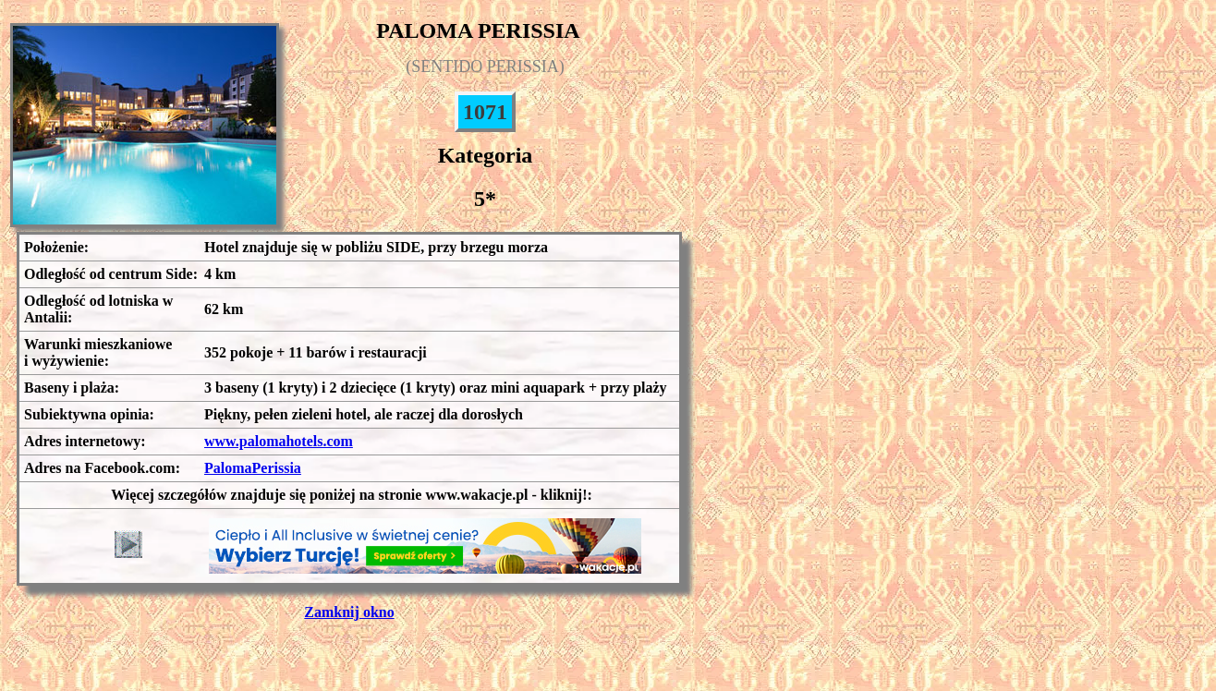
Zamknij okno (349, 612)
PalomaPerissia (252, 468)
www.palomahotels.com (278, 441)
